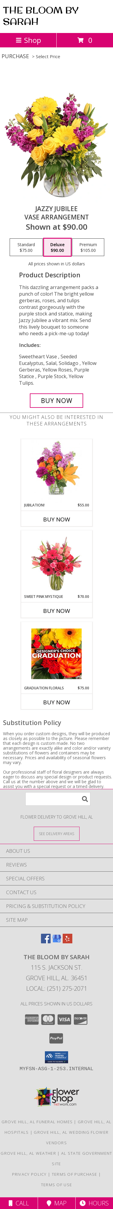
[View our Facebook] (46, 941)
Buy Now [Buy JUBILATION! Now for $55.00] (56, 519)
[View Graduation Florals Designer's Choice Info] (56, 653)
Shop (28, 40)
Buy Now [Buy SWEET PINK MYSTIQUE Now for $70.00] (56, 611)
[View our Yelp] (67, 941)
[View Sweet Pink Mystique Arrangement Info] (56, 562)
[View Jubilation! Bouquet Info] (56, 471)
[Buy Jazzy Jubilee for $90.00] (56, 400)
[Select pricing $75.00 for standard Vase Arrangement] (26, 247)
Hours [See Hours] (94, 1203)
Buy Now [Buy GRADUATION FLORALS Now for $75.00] (56, 702)
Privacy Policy (29, 1174)
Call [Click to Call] (19, 1203)
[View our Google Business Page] (56, 941)
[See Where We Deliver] (57, 833)
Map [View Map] (57, 1203)
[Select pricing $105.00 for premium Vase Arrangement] (88, 247)
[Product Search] (57, 799)
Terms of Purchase (74, 1174)
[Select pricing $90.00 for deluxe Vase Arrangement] (57, 247)
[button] (56, 1057)
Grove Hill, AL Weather (28, 1153)
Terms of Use (56, 1184)
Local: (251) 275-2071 (56, 988)
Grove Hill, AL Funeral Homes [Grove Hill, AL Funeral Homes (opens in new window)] (37, 1121)
